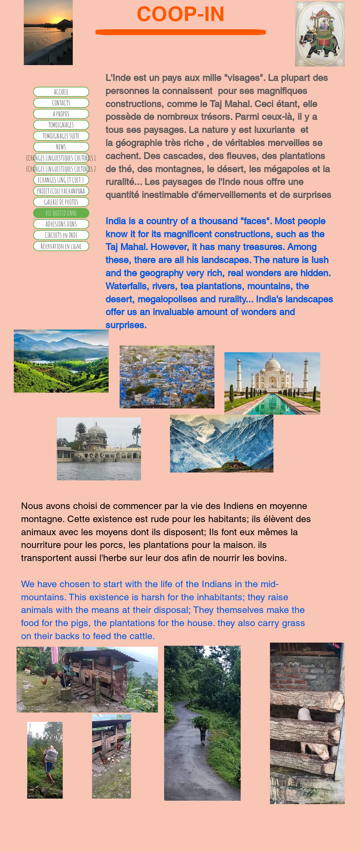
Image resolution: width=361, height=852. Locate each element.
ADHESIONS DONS (61, 224)
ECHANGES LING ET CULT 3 (61, 180)
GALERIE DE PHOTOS (61, 202)
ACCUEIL (61, 91)
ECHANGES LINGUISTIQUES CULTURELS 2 (61, 169)
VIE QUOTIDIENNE (61, 213)
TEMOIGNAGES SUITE (61, 136)
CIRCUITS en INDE (61, 235)
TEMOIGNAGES (61, 125)
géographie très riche (161, 142)
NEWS (61, 147)
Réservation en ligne (61, 246)
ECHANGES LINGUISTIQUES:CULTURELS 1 (61, 158)
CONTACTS (61, 102)
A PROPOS (61, 114)
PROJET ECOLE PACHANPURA (61, 191)
